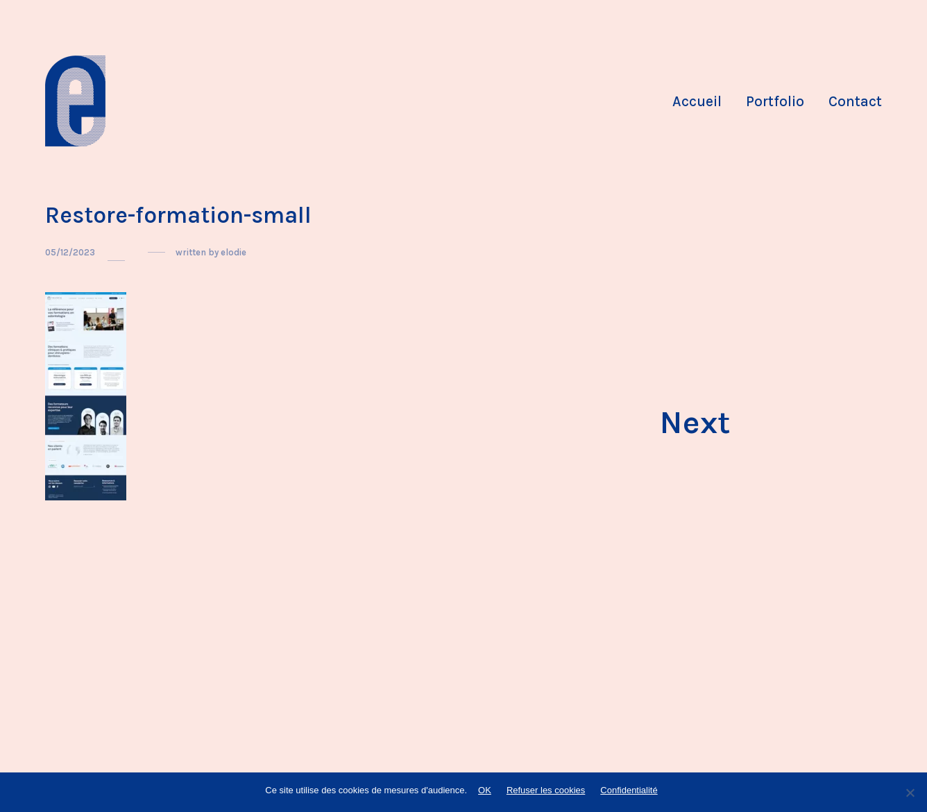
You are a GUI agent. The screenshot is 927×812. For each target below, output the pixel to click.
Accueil (697, 101)
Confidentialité (628, 790)
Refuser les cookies (546, 790)
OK (484, 790)
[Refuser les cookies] (910, 793)
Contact (855, 101)
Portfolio (775, 101)
